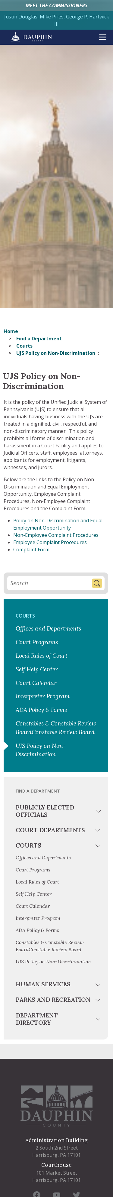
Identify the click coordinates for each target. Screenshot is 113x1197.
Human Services (43, 984)
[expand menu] (102, 37)
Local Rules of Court (41, 655)
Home (11, 331)
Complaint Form (31, 549)
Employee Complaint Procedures (50, 542)
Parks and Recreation (53, 999)
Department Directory (37, 1018)
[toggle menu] (99, 812)
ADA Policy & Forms (41, 709)
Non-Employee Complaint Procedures (56, 535)
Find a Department (39, 338)
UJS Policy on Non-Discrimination (41, 750)
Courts (24, 345)
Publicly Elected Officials (45, 810)
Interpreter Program (43, 696)
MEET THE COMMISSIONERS (56, 5)
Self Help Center (37, 669)
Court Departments (50, 830)
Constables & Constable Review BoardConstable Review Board (56, 728)
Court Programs (37, 642)
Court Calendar (36, 682)
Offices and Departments (48, 628)
